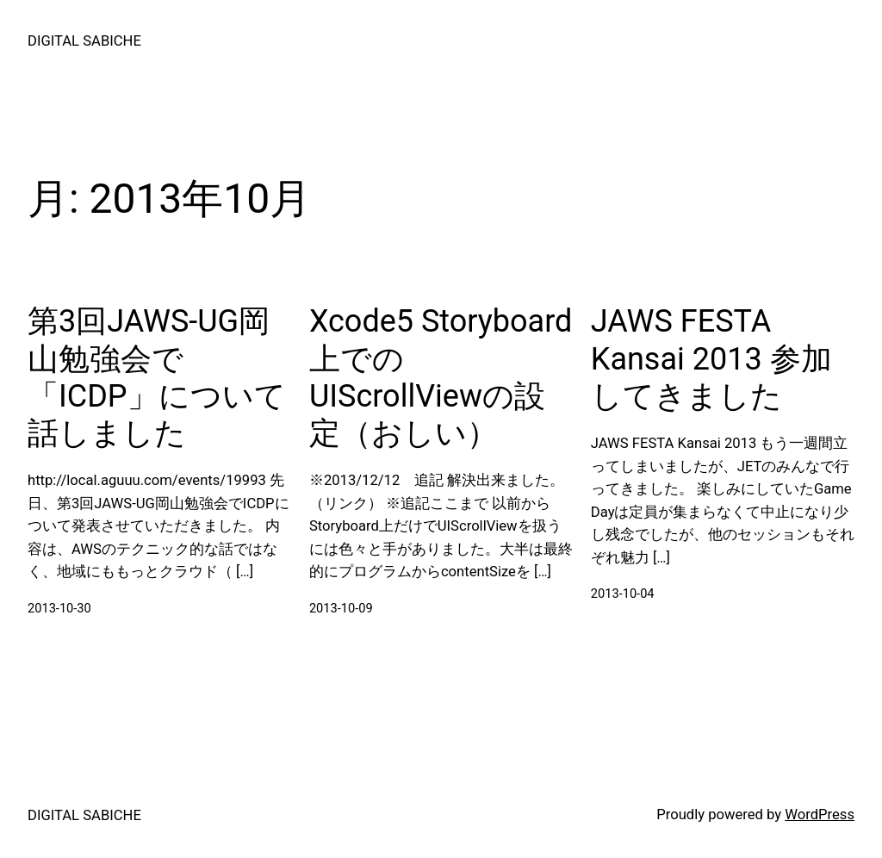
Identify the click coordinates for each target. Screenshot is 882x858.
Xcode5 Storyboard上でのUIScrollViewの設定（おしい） (440, 377)
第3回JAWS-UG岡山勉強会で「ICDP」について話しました (157, 377)
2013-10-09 (341, 608)
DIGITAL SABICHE (84, 41)
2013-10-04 (623, 593)
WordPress (819, 814)
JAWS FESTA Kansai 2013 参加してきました (711, 358)
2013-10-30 (59, 608)
